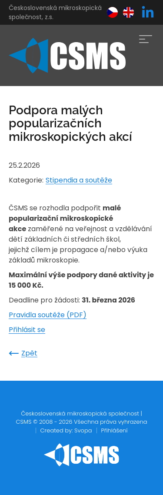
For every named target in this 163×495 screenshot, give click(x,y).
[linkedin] (147, 12)
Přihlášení (114, 430)
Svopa (83, 430)
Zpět (23, 353)
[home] (67, 55)
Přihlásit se (27, 330)
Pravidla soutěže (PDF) (47, 315)
